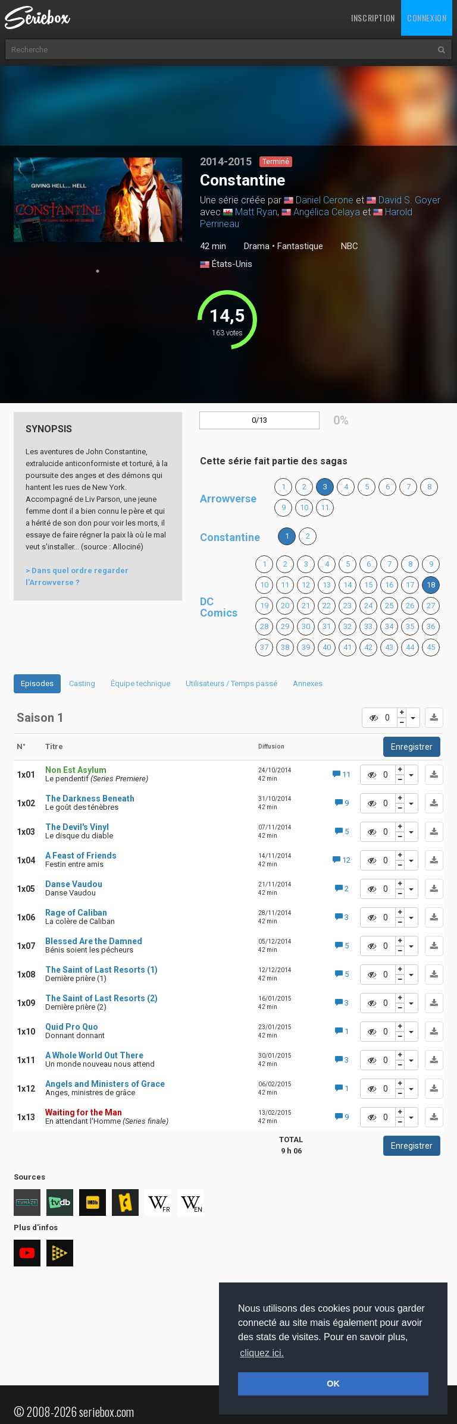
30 (306, 626)
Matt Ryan (256, 212)
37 (264, 647)
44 (410, 647)
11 (325, 507)
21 (306, 605)
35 (410, 626)
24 (368, 605)
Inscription (373, 17)
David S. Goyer (409, 200)
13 (327, 584)
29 (285, 626)
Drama (257, 246)
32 (347, 626)
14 (347, 584)
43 (389, 647)
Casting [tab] (82, 683)
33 (368, 626)
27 (431, 605)
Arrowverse (228, 498)
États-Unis (226, 264)
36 (431, 626)
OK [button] (333, 1383)
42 (368, 647)
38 (285, 647)
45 (431, 647)
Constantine (230, 537)
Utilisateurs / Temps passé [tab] (231, 683)
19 (264, 605)
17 (410, 584)
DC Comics (218, 607)
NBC (349, 246)
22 (327, 605)
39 (306, 647)
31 (327, 626)
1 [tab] (98, 271)
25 (389, 605)
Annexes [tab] (308, 683)
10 (304, 507)
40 (327, 647)
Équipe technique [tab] (140, 683)
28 (264, 626)
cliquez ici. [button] (262, 1353)
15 (368, 584)
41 (347, 647)
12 (306, 584)
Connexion (426, 17)
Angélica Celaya (326, 212)
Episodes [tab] (37, 683)
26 (410, 605)
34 (389, 626)
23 (347, 605)
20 (285, 605)
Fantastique (300, 246)
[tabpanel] (98, 200)
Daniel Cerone (324, 200)
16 (389, 584)
